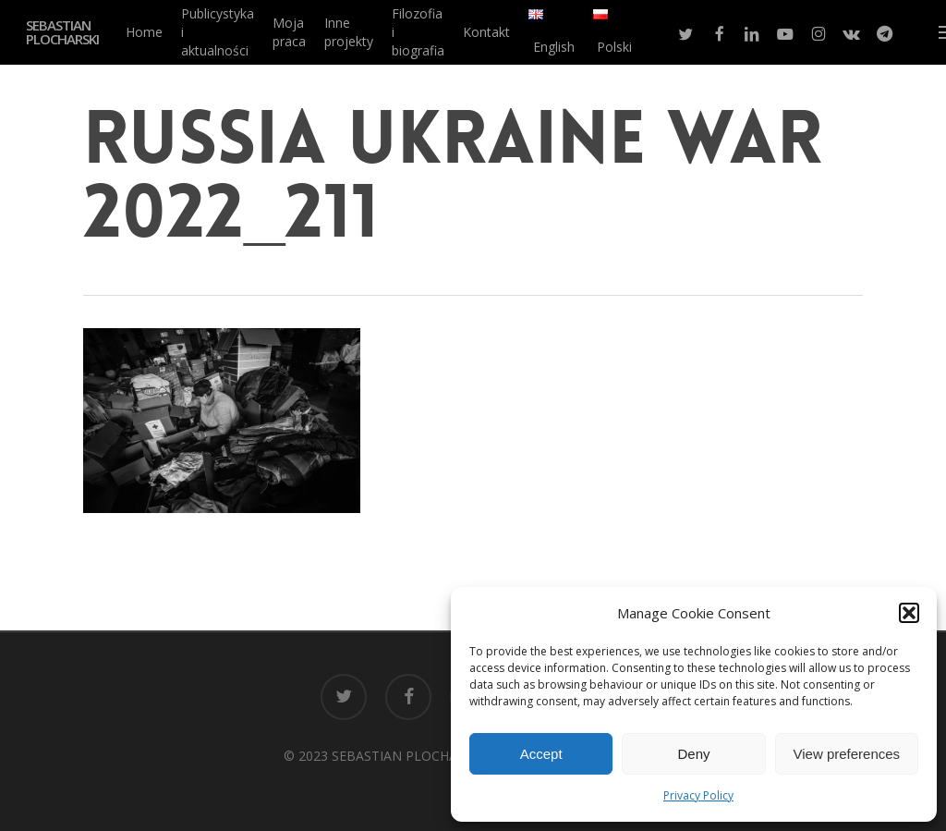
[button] (909, 613)
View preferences (847, 754)
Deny (693, 754)
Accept (541, 754)
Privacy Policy (698, 795)
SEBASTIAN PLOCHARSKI (62, 32)
